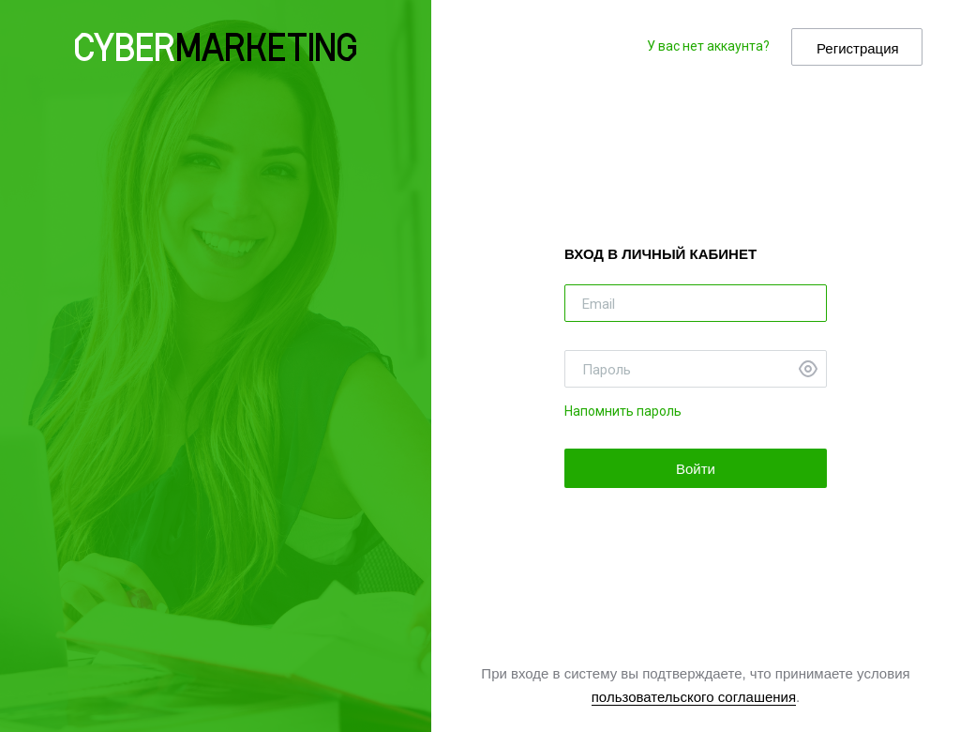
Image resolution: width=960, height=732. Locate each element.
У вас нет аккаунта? (708, 45)
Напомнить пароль (623, 411)
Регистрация (858, 48)
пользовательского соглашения (694, 697)
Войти (695, 469)
